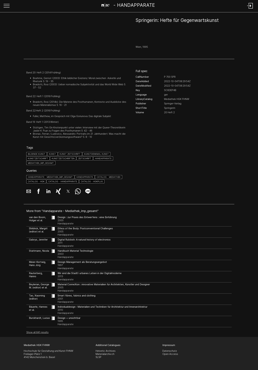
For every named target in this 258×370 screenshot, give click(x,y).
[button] (7, 6)
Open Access (170, 354)
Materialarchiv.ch (105, 354)
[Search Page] (128, 6)
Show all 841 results (37, 332)
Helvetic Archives (106, 350)
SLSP (98, 357)
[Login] (250, 8)
